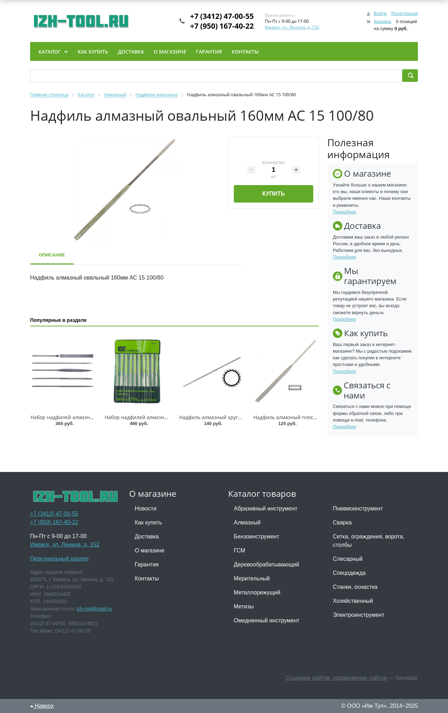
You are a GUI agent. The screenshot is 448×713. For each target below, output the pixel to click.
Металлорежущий (257, 592)
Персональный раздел (59, 559)
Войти (380, 13)
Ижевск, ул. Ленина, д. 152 (292, 27)
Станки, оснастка (355, 587)
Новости (145, 508)
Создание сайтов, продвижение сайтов (336, 678)
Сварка (342, 522)
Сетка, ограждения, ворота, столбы (368, 541)
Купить (273, 194)
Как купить (148, 522)
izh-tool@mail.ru (94, 609)
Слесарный (348, 559)
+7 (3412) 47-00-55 (222, 16)
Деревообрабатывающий (266, 564)
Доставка (147, 536)
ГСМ (239, 550)
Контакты (147, 578)
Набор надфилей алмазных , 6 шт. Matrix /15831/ (88, 417)
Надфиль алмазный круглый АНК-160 (224, 417)
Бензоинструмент (256, 536)
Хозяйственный (353, 601)
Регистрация (404, 13)
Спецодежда (349, 573)
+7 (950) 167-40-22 (222, 26)
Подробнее (344, 211)
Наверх (42, 706)
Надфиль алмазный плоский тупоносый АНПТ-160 (313, 417)
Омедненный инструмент (266, 620)
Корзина (382, 21)
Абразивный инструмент (266, 508)
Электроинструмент (358, 615)
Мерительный (252, 578)
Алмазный (247, 522)
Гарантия (147, 564)
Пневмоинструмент (358, 508)
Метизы (244, 606)
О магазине (149, 550)
